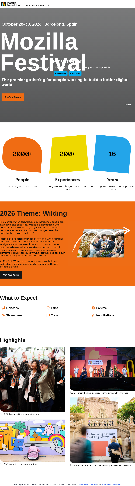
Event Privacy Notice (88, 484)
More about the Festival (37, 5)
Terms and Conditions (111, 484)
